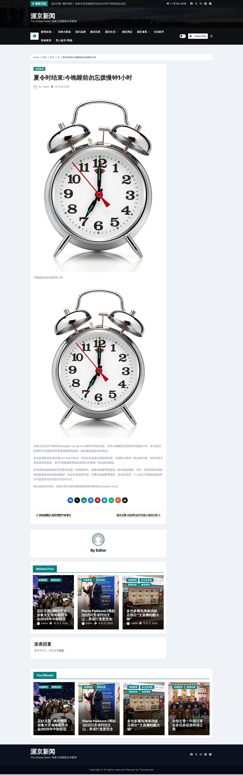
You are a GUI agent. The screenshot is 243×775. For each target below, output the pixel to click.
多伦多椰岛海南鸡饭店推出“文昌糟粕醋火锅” (142, 615)
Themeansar (146, 770)
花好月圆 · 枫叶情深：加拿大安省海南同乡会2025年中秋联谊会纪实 (53, 617)
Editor (46, 86)
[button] (211, 36)
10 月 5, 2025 (61, 623)
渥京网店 (127, 32)
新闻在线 (46, 32)
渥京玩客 (95, 32)
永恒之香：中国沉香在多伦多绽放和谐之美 (187, 726)
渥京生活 (110, 32)
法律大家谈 (64, 32)
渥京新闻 (42, 16)
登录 (61, 649)
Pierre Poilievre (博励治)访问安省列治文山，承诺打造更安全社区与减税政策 (98, 617)
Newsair (130, 770)
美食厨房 (46, 40)
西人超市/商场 (64, 40)
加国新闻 (39, 68)
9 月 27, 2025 (106, 623)
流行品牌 (80, 32)
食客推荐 (145, 584)
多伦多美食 (146, 580)
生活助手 (159, 32)
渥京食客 (142, 32)
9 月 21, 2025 (150, 623)
